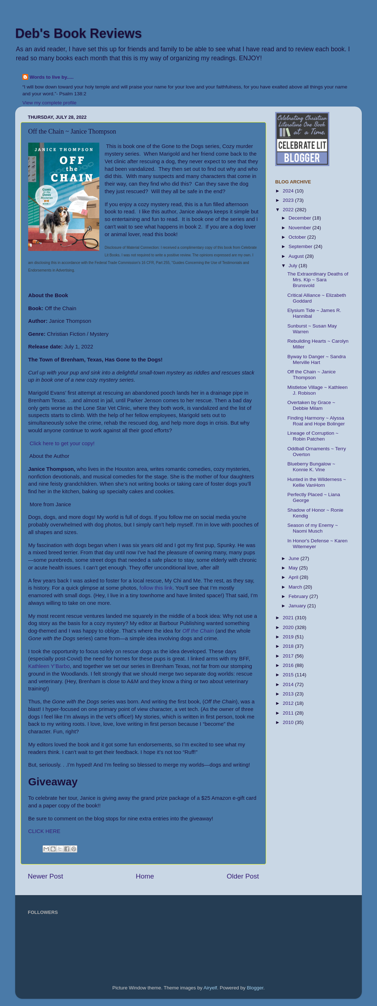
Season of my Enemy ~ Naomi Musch (312, 528)
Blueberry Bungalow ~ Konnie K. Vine (311, 466)
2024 (289, 191)
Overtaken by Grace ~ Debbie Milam (311, 405)
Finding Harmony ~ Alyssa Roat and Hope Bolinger (316, 420)
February (299, 596)
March (296, 587)
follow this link (156, 588)
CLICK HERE (44, 831)
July (294, 265)
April (294, 577)
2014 (289, 684)
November (300, 227)
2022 (289, 209)
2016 (289, 665)
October (298, 237)
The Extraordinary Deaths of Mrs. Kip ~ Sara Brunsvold (317, 279)
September (301, 246)
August (297, 256)
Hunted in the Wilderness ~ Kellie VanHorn (316, 482)
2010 (289, 722)
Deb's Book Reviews (78, 33)
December (300, 218)
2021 (289, 617)
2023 (289, 200)
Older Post (243, 876)
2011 (289, 713)
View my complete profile (49, 102)
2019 (289, 636)
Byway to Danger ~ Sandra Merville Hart (316, 359)
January (298, 605)
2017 (289, 656)
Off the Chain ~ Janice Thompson (311, 374)
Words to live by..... (52, 77)
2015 (289, 674)
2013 (289, 694)
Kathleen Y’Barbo (49, 666)
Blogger (255, 987)
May (294, 568)
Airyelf (210, 987)
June (294, 558)
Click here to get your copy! (61, 443)
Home (145, 876)
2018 (289, 646)
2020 (289, 627)
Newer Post (45, 876)
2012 (289, 703)
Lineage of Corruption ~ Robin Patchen (312, 436)
